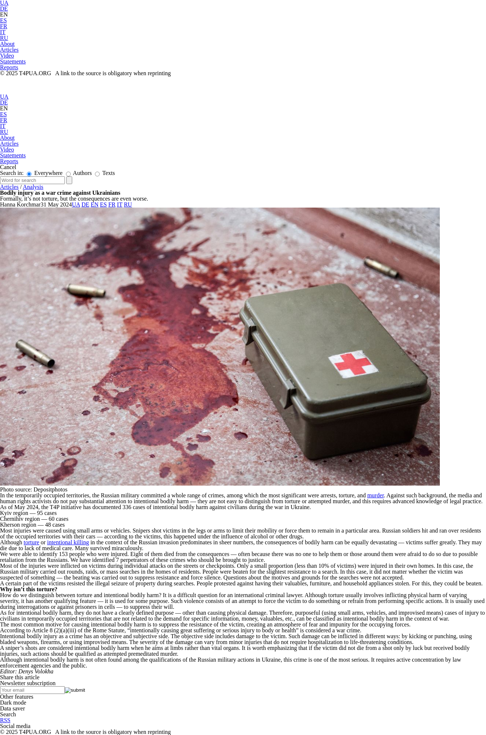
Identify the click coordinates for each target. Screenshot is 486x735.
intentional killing (68, 542)
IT (2, 32)
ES (3, 20)
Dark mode (13, 702)
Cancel (8, 167)
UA (4, 97)
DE (4, 9)
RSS (5, 720)
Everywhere (44, 173)
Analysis (33, 187)
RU (4, 38)
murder (375, 495)
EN (4, 14)
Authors (79, 173)
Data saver (12, 708)
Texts (105, 173)
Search (8, 714)
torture (31, 542)
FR (3, 26)
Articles (9, 187)
